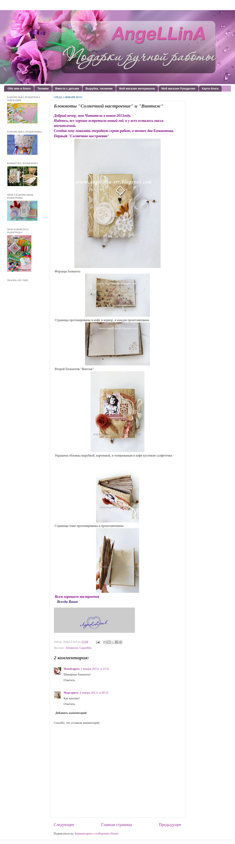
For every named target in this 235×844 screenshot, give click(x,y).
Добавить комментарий (71, 712)
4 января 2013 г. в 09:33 (94, 692)
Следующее (64, 824)
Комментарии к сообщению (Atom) (96, 833)
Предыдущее (170, 824)
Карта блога (210, 88)
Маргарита (71, 692)
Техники (43, 88)
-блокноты (71, 647)
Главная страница (116, 824)
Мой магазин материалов (137, 88)
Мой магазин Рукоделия (178, 88)
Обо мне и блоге (19, 88)
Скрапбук (86, 647)
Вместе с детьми (67, 88)
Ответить (69, 680)
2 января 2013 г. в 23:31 (95, 668)
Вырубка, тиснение (99, 88)
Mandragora (71, 668)
